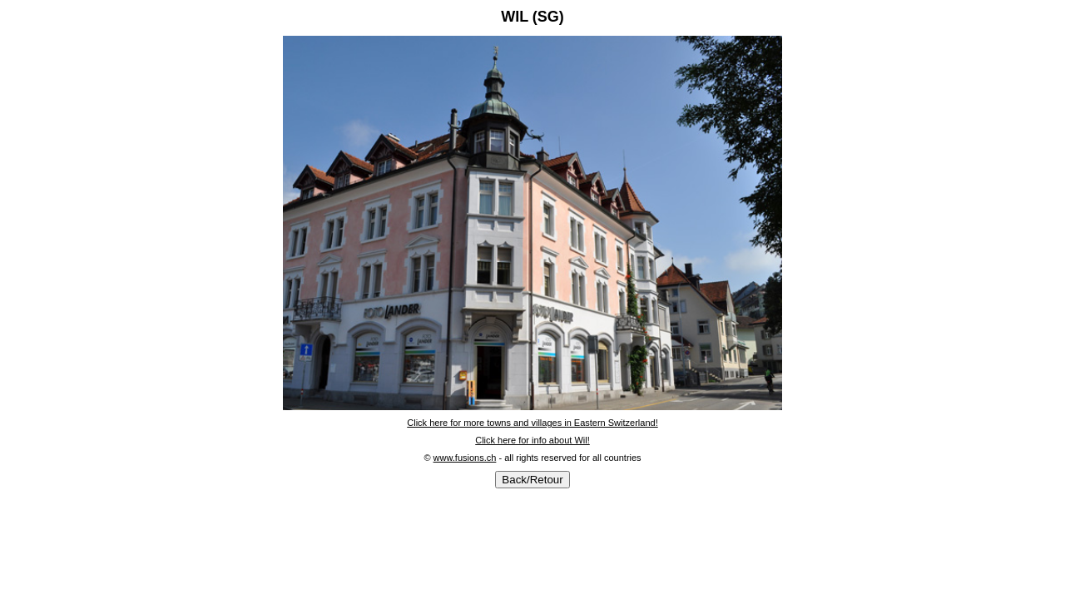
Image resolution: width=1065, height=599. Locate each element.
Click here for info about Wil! (532, 440)
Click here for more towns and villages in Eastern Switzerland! (532, 423)
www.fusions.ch (465, 458)
